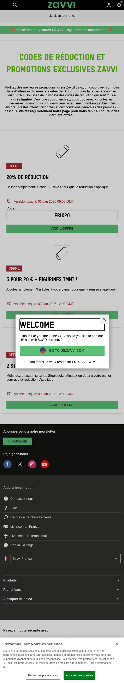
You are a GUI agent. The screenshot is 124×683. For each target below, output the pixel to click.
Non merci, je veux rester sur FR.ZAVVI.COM (62, 362)
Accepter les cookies (79, 675)
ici (4, 667)
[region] (62, 660)
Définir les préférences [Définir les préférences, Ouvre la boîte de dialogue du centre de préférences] (43, 675)
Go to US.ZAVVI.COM (66, 350)
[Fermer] (104, 319)
